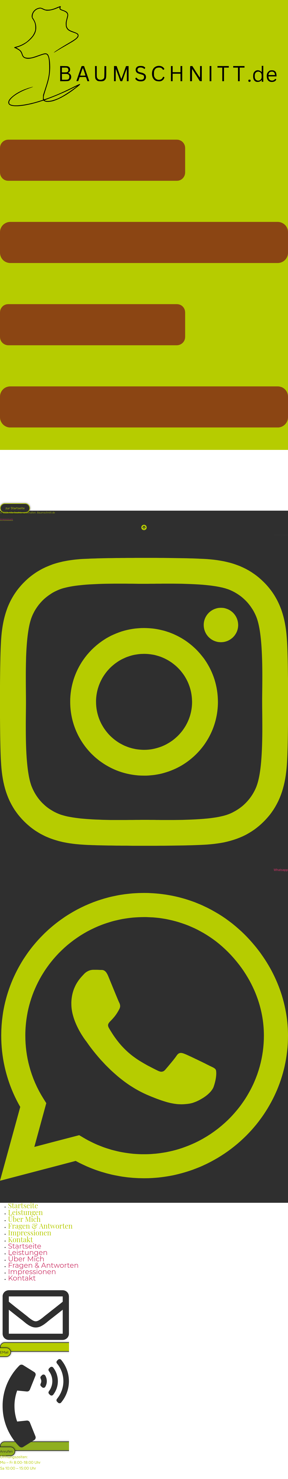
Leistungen (28, 1252)
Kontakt (20, 1239)
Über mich (26, 1259)
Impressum (6, 519)
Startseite (24, 1246)
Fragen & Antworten (43, 1265)
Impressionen (32, 1271)
